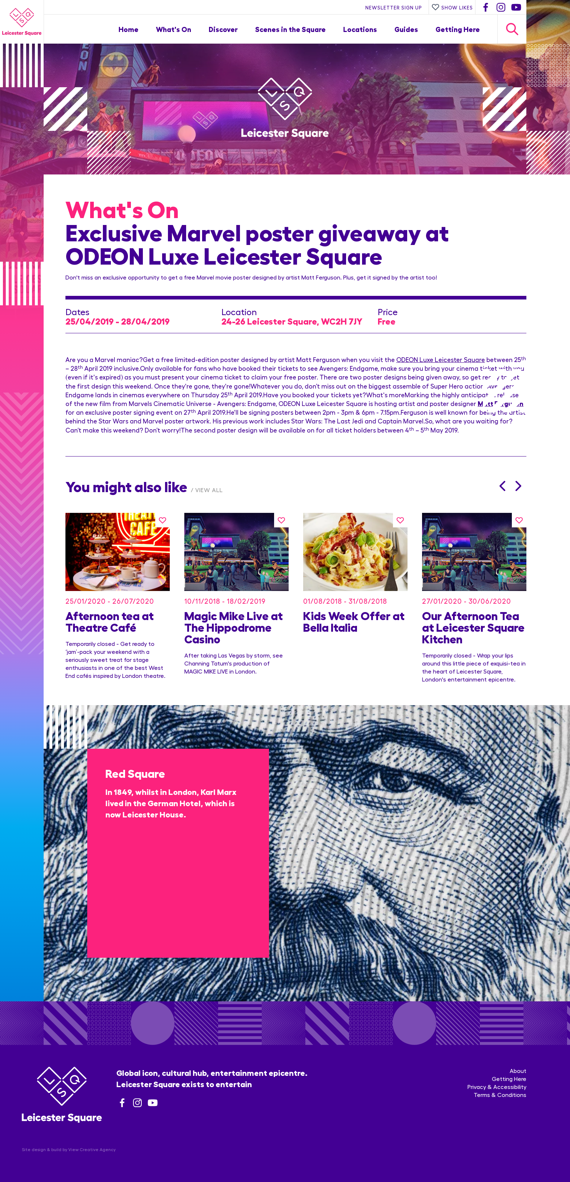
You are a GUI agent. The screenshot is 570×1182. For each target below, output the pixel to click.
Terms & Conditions (500, 1094)
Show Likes (452, 7)
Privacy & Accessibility (496, 1086)
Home (129, 29)
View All (209, 489)
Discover (223, 29)
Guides (406, 29)
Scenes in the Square (290, 29)
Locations (360, 29)
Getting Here (457, 29)
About (518, 1070)
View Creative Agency (92, 1149)
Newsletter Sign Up (393, 7)
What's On (173, 29)
